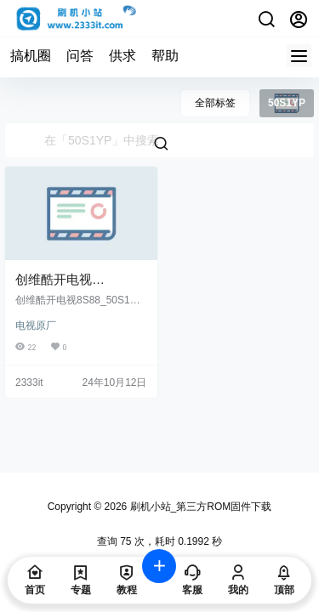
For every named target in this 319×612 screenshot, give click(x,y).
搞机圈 (30, 55)
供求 (122, 55)
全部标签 (215, 103)
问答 (80, 55)
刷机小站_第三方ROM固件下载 (199, 507)
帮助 (165, 55)
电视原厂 (35, 326)
